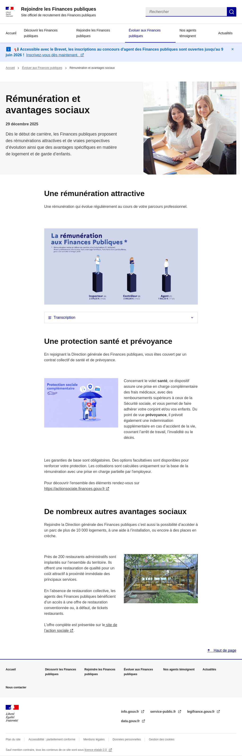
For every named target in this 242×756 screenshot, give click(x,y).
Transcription (64, 317)
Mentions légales (94, 739)
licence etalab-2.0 (96, 750)
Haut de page (224, 650)
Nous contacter (16, 687)
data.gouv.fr (131, 721)
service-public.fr (163, 711)
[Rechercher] (186, 12)
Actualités (225, 33)
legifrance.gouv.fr (201, 711)
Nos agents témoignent (187, 33)
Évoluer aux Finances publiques (145, 33)
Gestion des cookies (161, 739)
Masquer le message (232, 49)
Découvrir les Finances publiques (40, 33)
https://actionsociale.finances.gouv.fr (74, 489)
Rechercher (231, 12)
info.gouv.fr (130, 711)
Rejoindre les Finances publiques (93, 33)
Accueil (11, 33)
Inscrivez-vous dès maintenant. (52, 55)
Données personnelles (127, 739)
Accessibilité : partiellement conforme (52, 739)
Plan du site (13, 739)
